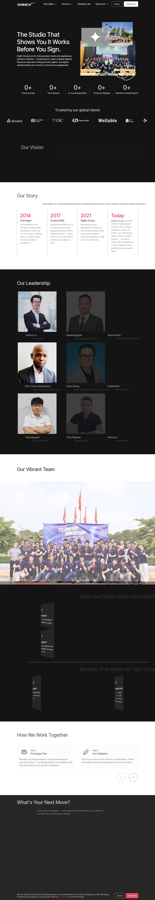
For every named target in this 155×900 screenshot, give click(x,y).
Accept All (132, 896)
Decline (120, 896)
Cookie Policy (64, 897)
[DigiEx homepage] (27, 4)
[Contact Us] (117, 4)
